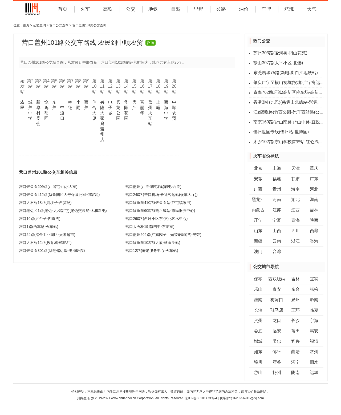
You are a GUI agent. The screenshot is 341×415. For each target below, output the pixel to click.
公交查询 (39, 25)
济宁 (295, 362)
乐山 (258, 289)
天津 (295, 168)
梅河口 (276, 299)
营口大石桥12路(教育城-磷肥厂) (45, 242)
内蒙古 (258, 210)
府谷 (277, 362)
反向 (150, 43)
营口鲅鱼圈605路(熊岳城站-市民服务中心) (160, 210)
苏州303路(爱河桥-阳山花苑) (280, 53)
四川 (295, 230)
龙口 (277, 320)
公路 (221, 9)
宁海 (314, 320)
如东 (258, 351)
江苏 (277, 210)
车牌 (266, 9)
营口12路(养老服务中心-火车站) (151, 250)
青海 (295, 220)
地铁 (153, 9)
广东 (314, 178)
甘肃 (295, 178)
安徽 (258, 178)
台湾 (277, 251)
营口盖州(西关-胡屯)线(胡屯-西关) (153, 186)
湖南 (314, 199)
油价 (244, 9)
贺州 (258, 320)
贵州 (277, 189)
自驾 (176, 9)
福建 (277, 178)
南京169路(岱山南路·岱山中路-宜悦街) (289, 122)
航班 (289, 9)
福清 (314, 341)
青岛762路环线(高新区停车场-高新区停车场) (295, 92)
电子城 (110, 107)
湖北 (295, 199)
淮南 (258, 299)
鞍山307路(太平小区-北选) (278, 63)
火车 (85, 9)
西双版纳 (276, 279)
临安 (277, 331)
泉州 (295, 299)
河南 (277, 199)
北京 (258, 168)
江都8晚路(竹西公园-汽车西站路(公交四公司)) (296, 112)
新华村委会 (38, 113)
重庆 (314, 168)
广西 (258, 189)
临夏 (314, 310)
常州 (314, 351)
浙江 (295, 241)
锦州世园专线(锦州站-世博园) (281, 132)
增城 (258, 341)
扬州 (277, 372)
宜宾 (314, 279)
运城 (314, 372)
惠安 (314, 331)
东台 (295, 289)
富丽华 (142, 107)
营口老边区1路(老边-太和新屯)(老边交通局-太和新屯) (63, 210)
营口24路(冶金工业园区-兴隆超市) (47, 234)
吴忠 (277, 341)
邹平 (277, 351)
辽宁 (258, 220)
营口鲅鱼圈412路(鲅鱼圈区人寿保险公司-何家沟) (59, 194)
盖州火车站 (150, 113)
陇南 (295, 372)
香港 (314, 241)
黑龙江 (258, 199)
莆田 (295, 331)
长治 (258, 310)
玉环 (295, 310)
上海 (277, 168)
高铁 (108, 9)
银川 (258, 362)
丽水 (314, 362)
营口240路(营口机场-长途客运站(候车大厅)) (161, 194)
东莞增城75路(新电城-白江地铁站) (285, 72)
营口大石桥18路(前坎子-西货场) (45, 202)
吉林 (314, 210)
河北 (314, 189)
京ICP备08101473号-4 (201, 398)
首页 (62, 9)
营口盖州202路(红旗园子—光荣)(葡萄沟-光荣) (163, 234)
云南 (277, 241)
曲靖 (295, 351)
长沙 (295, 320)
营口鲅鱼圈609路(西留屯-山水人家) (48, 186)
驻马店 (276, 310)
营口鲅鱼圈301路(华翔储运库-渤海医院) (52, 250)
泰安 (277, 289)
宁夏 (277, 220)
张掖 (314, 289)
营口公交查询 (58, 25)
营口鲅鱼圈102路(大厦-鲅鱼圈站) (152, 242)
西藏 (314, 230)
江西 (295, 210)
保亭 (258, 279)
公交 (130, 9)
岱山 (258, 372)
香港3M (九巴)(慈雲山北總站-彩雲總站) (290, 102)
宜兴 (295, 341)
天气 (311, 9)
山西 (277, 230)
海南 (295, 189)
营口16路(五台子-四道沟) (39, 218)
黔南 (314, 299)
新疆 (258, 241)
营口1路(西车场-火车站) (38, 226)
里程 (198, 9)
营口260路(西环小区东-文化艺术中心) (156, 218)
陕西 (314, 220)
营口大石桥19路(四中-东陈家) (149, 226)
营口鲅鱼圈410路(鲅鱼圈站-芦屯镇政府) (158, 202)
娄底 (258, 331)
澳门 (258, 251)
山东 (258, 230)
